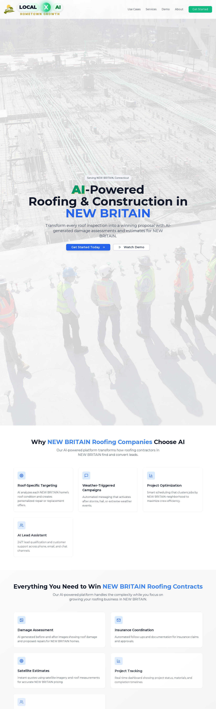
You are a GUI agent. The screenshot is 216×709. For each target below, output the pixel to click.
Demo (166, 9)
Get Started (200, 9)
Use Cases (134, 9)
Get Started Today (88, 247)
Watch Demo (131, 247)
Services (151, 9)
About (179, 9)
